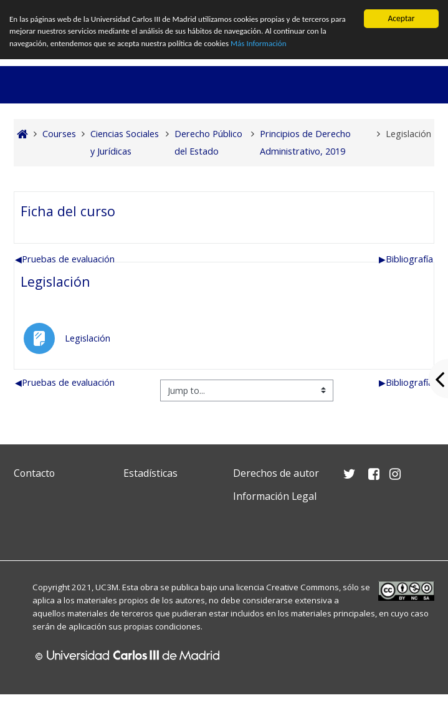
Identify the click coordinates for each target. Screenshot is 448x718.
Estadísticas (150, 473)
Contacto (34, 473)
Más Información (269, 45)
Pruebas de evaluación (65, 259)
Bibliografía (406, 259)
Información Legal (275, 496)
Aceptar (401, 18)
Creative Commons (302, 587)
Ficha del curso (68, 211)
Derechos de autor (276, 473)
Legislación (55, 281)
